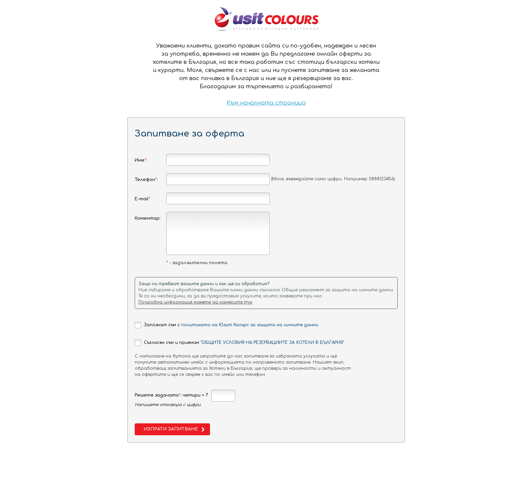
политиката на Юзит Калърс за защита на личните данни (249, 325)
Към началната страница (266, 103)
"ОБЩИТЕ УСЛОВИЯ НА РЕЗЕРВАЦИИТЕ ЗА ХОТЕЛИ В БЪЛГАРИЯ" (272, 342)
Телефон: (146, 179)
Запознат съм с (226, 325)
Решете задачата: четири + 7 (171, 395)
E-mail (142, 199)
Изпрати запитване (171, 429)
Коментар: (147, 218)
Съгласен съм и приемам (239, 343)
